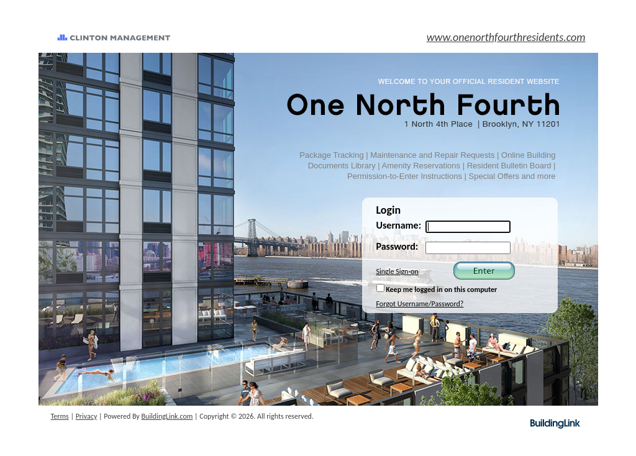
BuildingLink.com (167, 416)
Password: (397, 246)
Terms (60, 416)
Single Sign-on (397, 271)
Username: (399, 225)
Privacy (87, 416)
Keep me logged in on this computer (436, 289)
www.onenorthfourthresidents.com (506, 37)
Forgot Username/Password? (420, 303)
